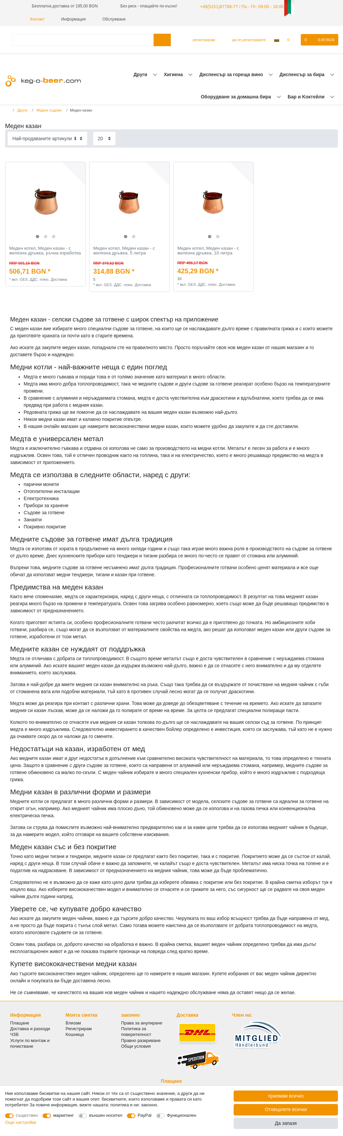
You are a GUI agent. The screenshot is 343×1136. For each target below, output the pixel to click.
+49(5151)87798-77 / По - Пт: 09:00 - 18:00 (239, 6)
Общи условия (136, 1045)
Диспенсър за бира (303, 73)
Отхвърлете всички (286, 1109)
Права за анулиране (141, 1022)
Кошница (74, 1034)
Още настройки (20, 1122)
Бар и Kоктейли (307, 96)
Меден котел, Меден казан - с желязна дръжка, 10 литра (208, 250)
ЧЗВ (14, 1034)
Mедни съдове (48, 110)
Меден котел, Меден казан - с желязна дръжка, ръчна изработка (45, 250)
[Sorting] (47, 138)
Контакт (35, 19)
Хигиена (174, 73)
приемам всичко (286, 1096)
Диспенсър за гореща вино (232, 73)
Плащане (19, 1022)
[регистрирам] (201, 39)
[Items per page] (104, 138)
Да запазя (286, 1123)
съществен (27, 1115)
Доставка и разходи (30, 1028)
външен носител (105, 1115)
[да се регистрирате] (244, 39)
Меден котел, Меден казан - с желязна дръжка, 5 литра (124, 250)
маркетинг (63, 1115)
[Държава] (276, 39)
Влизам (73, 1022)
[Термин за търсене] (83, 39)
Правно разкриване (141, 1039)
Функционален (181, 1115)
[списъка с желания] (292, 39)
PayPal (145, 1115)
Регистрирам (78, 1028)
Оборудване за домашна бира (236, 96)
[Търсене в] (162, 39)
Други (141, 73)
